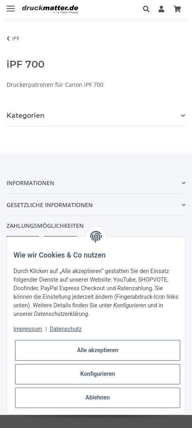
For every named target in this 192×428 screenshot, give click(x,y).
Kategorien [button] (26, 115)
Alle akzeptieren (97, 350)
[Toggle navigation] (11, 5)
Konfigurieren (97, 374)
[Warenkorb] (177, 9)
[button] (146, 9)
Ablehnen (97, 397)
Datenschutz (66, 329)
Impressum (27, 329)
